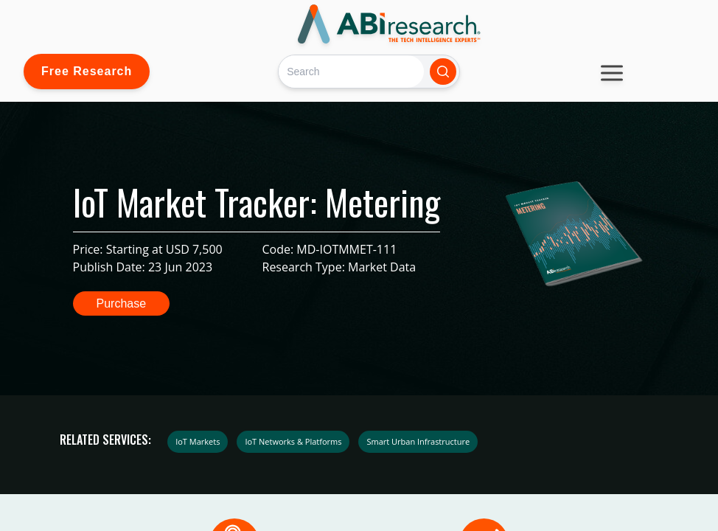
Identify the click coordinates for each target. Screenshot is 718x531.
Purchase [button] (122, 303)
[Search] (351, 71)
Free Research (86, 71)
